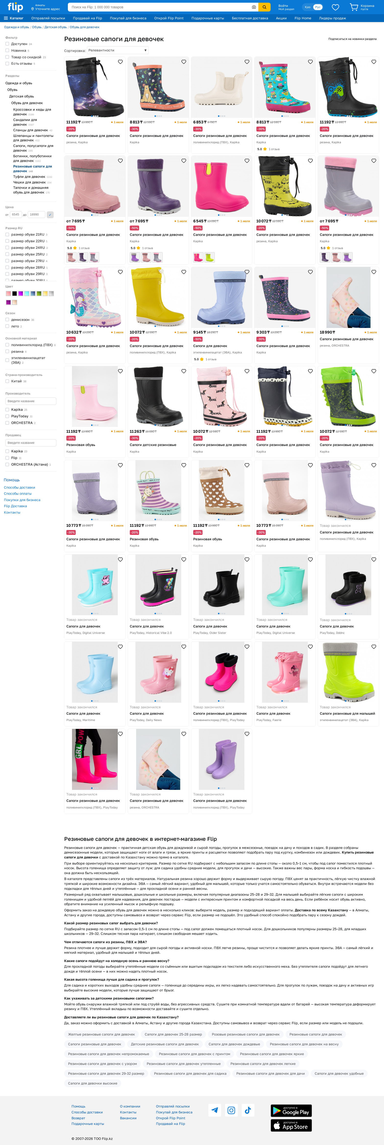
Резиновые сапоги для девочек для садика (190, 1073)
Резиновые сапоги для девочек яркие (272, 1054)
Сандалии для (25, 122)
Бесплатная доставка (250, 18)
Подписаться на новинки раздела (352, 39)
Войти (283, 5)
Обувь (37, 27)
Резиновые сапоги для (32, 168)
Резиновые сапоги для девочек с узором (102, 1063)
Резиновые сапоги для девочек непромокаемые (108, 1054)
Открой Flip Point (169, 18)
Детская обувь (56, 27)
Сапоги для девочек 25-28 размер (173, 1034)
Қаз (307, 7)
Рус (318, 7)
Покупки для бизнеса (22, 500)
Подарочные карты (208, 18)
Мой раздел (286, 9)
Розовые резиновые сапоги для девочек (246, 1034)
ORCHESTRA (31, 464)
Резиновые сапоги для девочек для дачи (270, 1073)
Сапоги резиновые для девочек (94, 1044)
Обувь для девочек (84, 27)
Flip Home (303, 18)
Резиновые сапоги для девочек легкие (263, 1063)
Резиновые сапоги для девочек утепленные (184, 1063)
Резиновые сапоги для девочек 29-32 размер (106, 1073)
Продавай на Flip (87, 18)
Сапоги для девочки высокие (92, 1083)
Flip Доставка (15, 506)
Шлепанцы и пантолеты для (33, 137)
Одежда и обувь (16, 27)
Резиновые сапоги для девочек (315, 1034)
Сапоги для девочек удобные (339, 1073)
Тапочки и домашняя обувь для (31, 189)
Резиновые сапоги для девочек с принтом (194, 1054)
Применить (50, 214)
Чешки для (32, 182)
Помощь (78, 1106)
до (34, 214)
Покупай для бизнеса (128, 18)
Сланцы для (32, 130)
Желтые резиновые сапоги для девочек (101, 1034)
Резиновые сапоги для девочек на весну (304, 1044)
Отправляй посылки (48, 18)
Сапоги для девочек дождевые (234, 1044)
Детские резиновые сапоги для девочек (165, 1044)
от (13, 214)
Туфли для (32, 176)
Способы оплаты (18, 493)
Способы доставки (19, 487)
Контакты (12, 512)
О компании (130, 1106)
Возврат (78, 1118)
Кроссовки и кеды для (32, 111)
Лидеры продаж (332, 18)
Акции (281, 18)
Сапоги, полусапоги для (33, 148)
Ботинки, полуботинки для (32, 158)
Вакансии (128, 1118)
